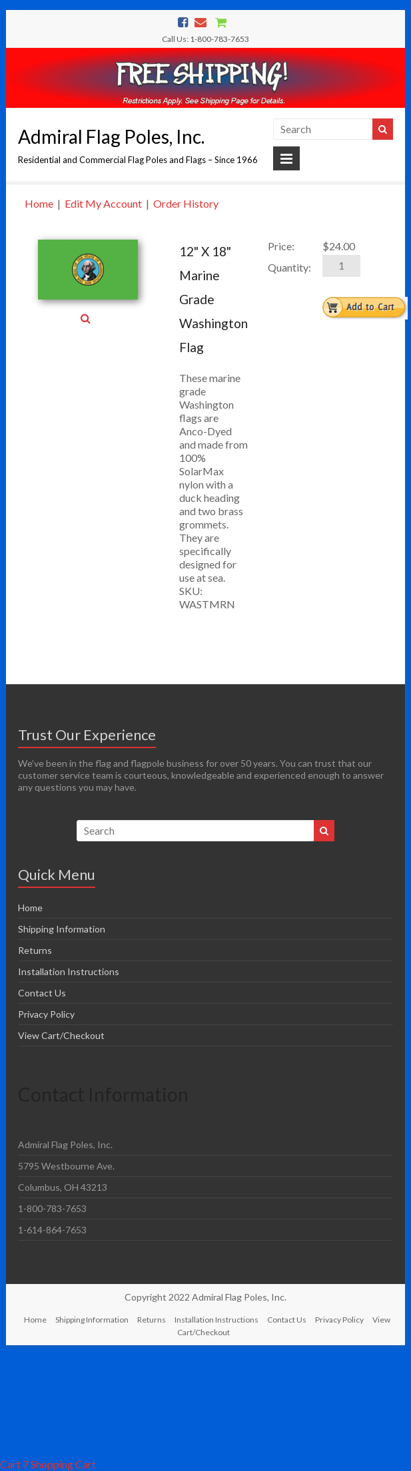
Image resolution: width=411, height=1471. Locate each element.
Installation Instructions (68, 971)
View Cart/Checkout (61, 1035)
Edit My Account (103, 203)
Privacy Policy (46, 1014)
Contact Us (42, 992)
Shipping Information (61, 929)
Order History (185, 203)
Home (39, 203)
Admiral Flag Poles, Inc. (111, 136)
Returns (35, 950)
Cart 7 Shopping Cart (48, 1464)
